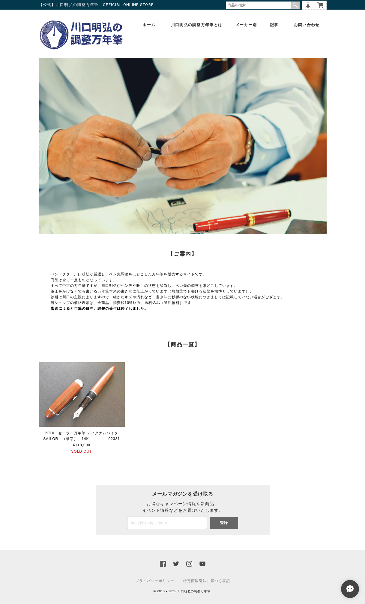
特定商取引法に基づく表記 (206, 581)
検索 (295, 5)
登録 (224, 523)
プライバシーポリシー (154, 581)
